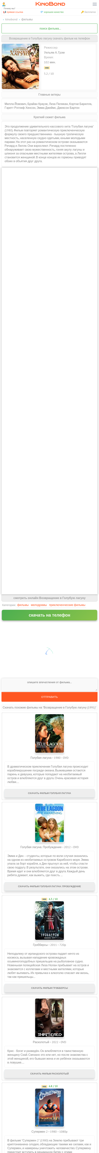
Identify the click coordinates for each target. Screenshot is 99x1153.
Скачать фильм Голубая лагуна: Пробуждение (49, 886)
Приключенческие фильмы (67, 605)
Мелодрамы (39, 605)
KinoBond (50, 4)
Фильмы (23, 605)
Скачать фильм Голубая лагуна (49, 793)
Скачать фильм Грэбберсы (49, 988)
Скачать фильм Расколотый (49, 1073)
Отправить (49, 697)
